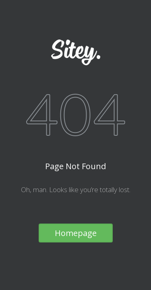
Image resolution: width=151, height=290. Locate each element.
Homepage (76, 233)
